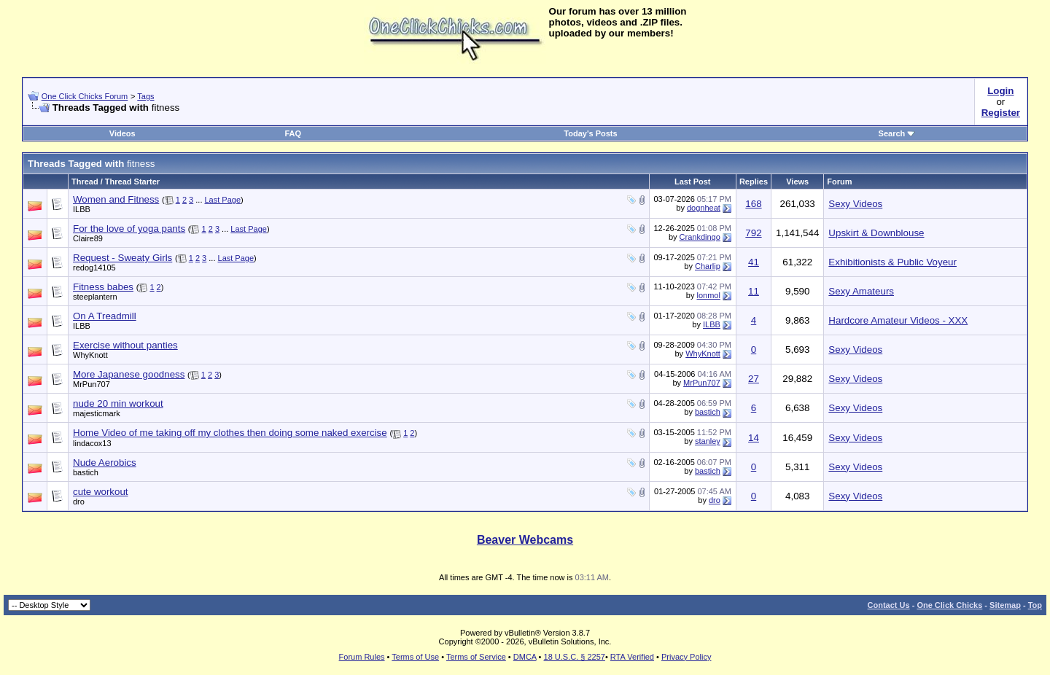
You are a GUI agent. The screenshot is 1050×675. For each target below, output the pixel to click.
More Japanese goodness (128, 374)
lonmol (708, 295)
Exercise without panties (125, 345)
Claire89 (88, 238)
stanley (707, 441)
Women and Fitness (116, 199)
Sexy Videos (855, 203)
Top (1035, 605)
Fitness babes (103, 286)
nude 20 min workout (118, 403)
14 (753, 437)
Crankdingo (700, 237)
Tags (145, 96)
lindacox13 (92, 443)
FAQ (292, 133)
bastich (707, 411)
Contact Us (889, 605)
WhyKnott (90, 355)
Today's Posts (590, 133)
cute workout (100, 491)
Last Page (223, 199)
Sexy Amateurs (861, 291)
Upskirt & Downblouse (876, 232)
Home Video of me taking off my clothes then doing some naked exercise (230, 432)
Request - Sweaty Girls (122, 257)
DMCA (525, 656)
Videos (122, 133)
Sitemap (1005, 605)
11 (753, 291)
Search (897, 133)
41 (753, 262)
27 (753, 378)
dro (79, 501)
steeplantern (95, 296)
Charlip (707, 266)
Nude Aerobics (104, 462)
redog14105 (94, 267)
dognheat (703, 207)
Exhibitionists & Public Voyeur (892, 262)
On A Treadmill (104, 316)
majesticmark (96, 413)
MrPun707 (91, 384)
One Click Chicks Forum (85, 96)
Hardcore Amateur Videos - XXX (898, 320)
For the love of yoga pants (129, 228)
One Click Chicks (949, 605)
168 (753, 203)
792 (753, 232)
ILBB (81, 209)
